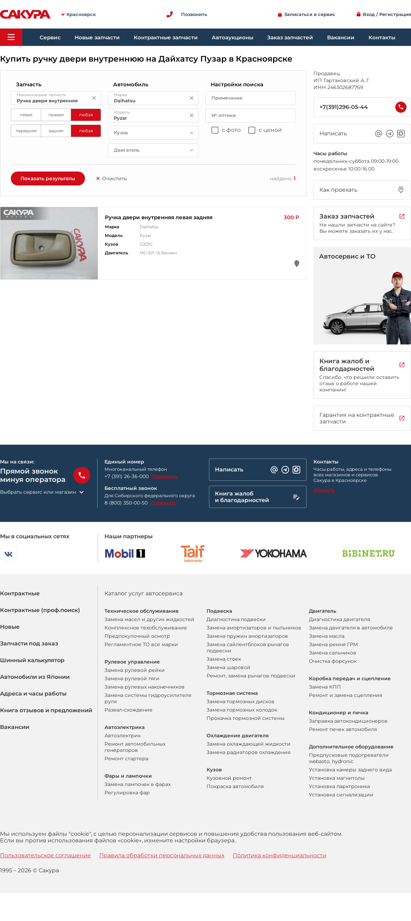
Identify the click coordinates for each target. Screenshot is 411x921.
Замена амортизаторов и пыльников (254, 628)
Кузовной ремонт (229, 778)
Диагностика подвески (236, 619)
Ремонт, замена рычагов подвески (251, 676)
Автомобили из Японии (35, 677)
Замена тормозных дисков (240, 701)
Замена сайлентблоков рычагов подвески (248, 647)
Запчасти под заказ (29, 643)
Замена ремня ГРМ (333, 644)
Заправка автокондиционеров (348, 721)
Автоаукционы (232, 37)
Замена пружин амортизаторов (247, 636)
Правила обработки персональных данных (161, 855)
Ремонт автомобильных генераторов (134, 747)
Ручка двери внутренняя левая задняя (158, 217)
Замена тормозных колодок (242, 710)
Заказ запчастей (290, 37)
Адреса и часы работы (33, 693)
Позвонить (165, 476)
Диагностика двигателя (339, 619)
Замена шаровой (228, 667)
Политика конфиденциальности (279, 855)
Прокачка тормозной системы (246, 718)
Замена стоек (224, 659)
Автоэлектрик (122, 735)
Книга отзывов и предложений (46, 710)
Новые (10, 627)
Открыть (324, 490)
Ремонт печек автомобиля (343, 729)
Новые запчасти (97, 37)
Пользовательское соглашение (45, 855)
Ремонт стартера (126, 758)
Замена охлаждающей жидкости (248, 744)
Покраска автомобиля (235, 786)
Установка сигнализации (341, 795)
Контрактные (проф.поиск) (40, 610)
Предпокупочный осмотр (137, 636)
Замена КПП (325, 687)
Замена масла (326, 636)
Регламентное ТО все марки (141, 644)
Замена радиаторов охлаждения (248, 752)
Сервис (50, 37)
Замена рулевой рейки (134, 670)
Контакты (382, 37)
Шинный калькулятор (32, 660)
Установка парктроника (339, 786)
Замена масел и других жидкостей (149, 619)
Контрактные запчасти (166, 37)
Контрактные (20, 593)
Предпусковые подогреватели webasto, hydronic (349, 758)
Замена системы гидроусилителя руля (147, 698)
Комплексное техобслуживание (145, 628)
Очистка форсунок (333, 661)
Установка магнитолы (337, 778)
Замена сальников (332, 653)
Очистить (111, 178)
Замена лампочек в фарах (137, 784)
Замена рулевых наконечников (144, 687)
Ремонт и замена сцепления (345, 695)
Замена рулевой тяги (132, 678)
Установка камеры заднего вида (350, 770)
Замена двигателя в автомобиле (351, 628)
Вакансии (341, 37)
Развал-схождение (128, 710)
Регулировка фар (127, 792)
